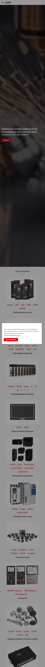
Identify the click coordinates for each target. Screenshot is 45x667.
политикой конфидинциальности (12, 335)
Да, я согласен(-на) (11, 339)
